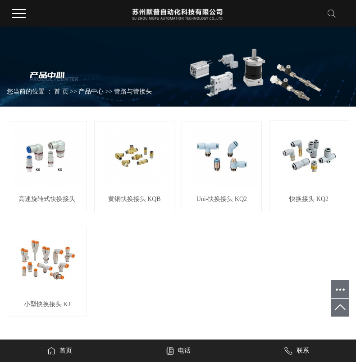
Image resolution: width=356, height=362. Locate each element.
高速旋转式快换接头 (46, 199)
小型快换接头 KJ (47, 304)
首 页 (61, 91)
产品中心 (91, 91)
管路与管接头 (133, 91)
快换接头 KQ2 (309, 199)
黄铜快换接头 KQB (134, 199)
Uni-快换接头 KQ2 (221, 199)
